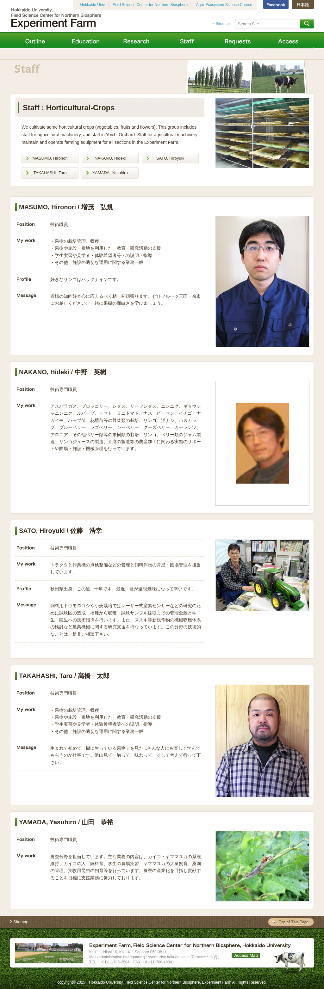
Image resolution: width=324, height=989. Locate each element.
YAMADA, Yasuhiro (110, 172)
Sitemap (223, 23)
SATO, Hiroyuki (170, 158)
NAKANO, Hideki (110, 158)
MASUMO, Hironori (49, 158)
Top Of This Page (291, 922)
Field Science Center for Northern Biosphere (150, 5)
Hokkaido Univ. (93, 5)
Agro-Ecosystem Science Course (224, 5)
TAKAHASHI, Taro (50, 172)
